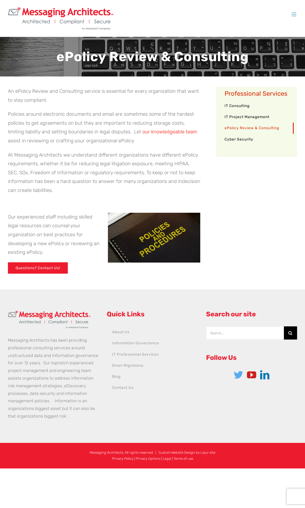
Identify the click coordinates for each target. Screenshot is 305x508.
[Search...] (245, 333)
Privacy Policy (123, 459)
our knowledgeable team (169, 132)
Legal (167, 459)
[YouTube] (251, 374)
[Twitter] (238, 374)
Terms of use (183, 459)
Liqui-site (208, 452)
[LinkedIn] (264, 374)
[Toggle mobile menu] (294, 14)
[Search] (290, 333)
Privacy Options (148, 459)
